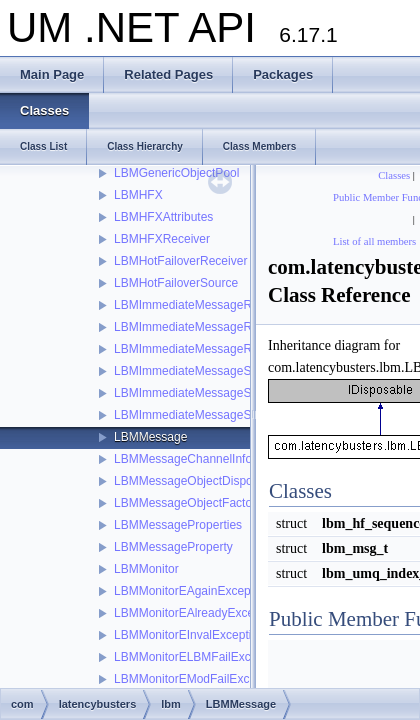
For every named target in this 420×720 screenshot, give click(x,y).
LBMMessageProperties (178, 525)
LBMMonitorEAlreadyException (197, 613)
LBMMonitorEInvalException (189, 635)
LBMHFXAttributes (163, 217)
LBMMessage (150, 437)
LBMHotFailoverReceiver (180, 261)
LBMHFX (138, 195)
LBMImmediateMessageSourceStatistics (221, 371)
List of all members (374, 241)
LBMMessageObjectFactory (188, 503)
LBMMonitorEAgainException (192, 591)
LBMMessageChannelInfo (183, 459)
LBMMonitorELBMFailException (198, 657)
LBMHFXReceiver (162, 239)
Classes (394, 175)
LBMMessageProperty (173, 547)
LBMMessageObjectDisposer (191, 481)
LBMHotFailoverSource (176, 283)
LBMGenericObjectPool (176, 173)
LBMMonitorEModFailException (198, 679)
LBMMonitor (146, 569)
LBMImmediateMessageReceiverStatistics (226, 305)
